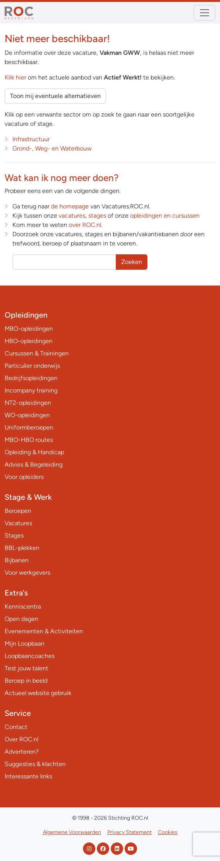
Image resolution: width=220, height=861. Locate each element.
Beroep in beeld (26, 680)
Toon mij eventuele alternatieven (55, 96)
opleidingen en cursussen (165, 215)
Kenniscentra (23, 606)
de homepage (70, 206)
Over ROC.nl (21, 739)
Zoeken (131, 262)
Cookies (168, 832)
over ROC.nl (85, 224)
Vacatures (18, 523)
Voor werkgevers (27, 572)
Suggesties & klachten (35, 764)
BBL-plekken (22, 547)
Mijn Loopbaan (24, 643)
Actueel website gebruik (38, 693)
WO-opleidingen (27, 415)
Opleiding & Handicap (34, 452)
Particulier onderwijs (32, 365)
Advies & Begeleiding (34, 464)
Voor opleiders (24, 476)
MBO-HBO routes (29, 439)
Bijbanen (17, 560)
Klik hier (15, 77)
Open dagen (21, 618)
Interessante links (28, 776)
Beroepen (18, 510)
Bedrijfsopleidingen (31, 378)
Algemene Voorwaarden (72, 832)
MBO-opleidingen (29, 328)
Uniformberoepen (29, 427)
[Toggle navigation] (204, 12)
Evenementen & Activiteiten (44, 631)
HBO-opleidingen (28, 341)
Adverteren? (22, 751)
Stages (14, 535)
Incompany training (31, 390)
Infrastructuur (31, 139)
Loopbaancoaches (29, 656)
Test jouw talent (26, 668)
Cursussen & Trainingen (37, 353)
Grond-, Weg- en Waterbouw (51, 148)
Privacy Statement (129, 832)
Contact (16, 727)
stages (97, 215)
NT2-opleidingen (28, 402)
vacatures (72, 215)
